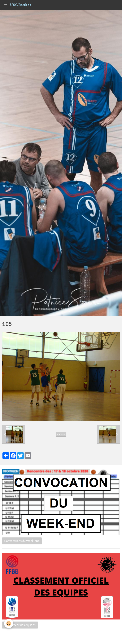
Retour (61, 434)
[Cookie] (8, 623)
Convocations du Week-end (22, 541)
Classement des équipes (20, 625)
